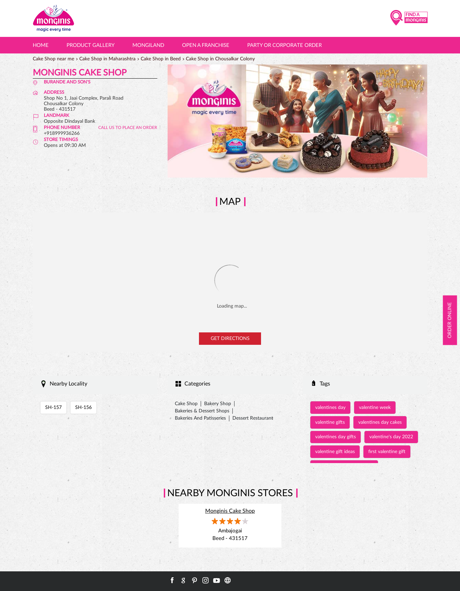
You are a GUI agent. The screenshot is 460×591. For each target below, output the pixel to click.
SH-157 (53, 407)
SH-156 (83, 407)
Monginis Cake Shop (230, 511)
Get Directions (230, 338)
